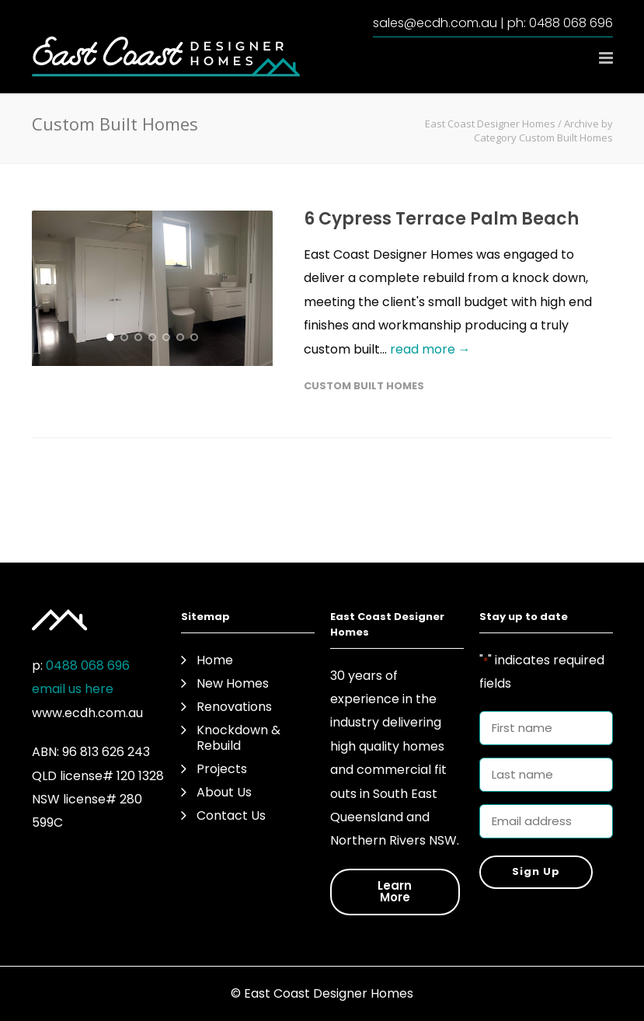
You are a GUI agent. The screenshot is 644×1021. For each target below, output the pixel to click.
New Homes (233, 684)
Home (215, 660)
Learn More (395, 891)
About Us (224, 792)
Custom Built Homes (364, 385)
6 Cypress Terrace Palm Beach (441, 219)
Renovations (234, 707)
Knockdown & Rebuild (238, 738)
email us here (72, 689)
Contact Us (231, 816)
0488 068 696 (571, 23)
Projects (222, 769)
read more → (430, 349)
